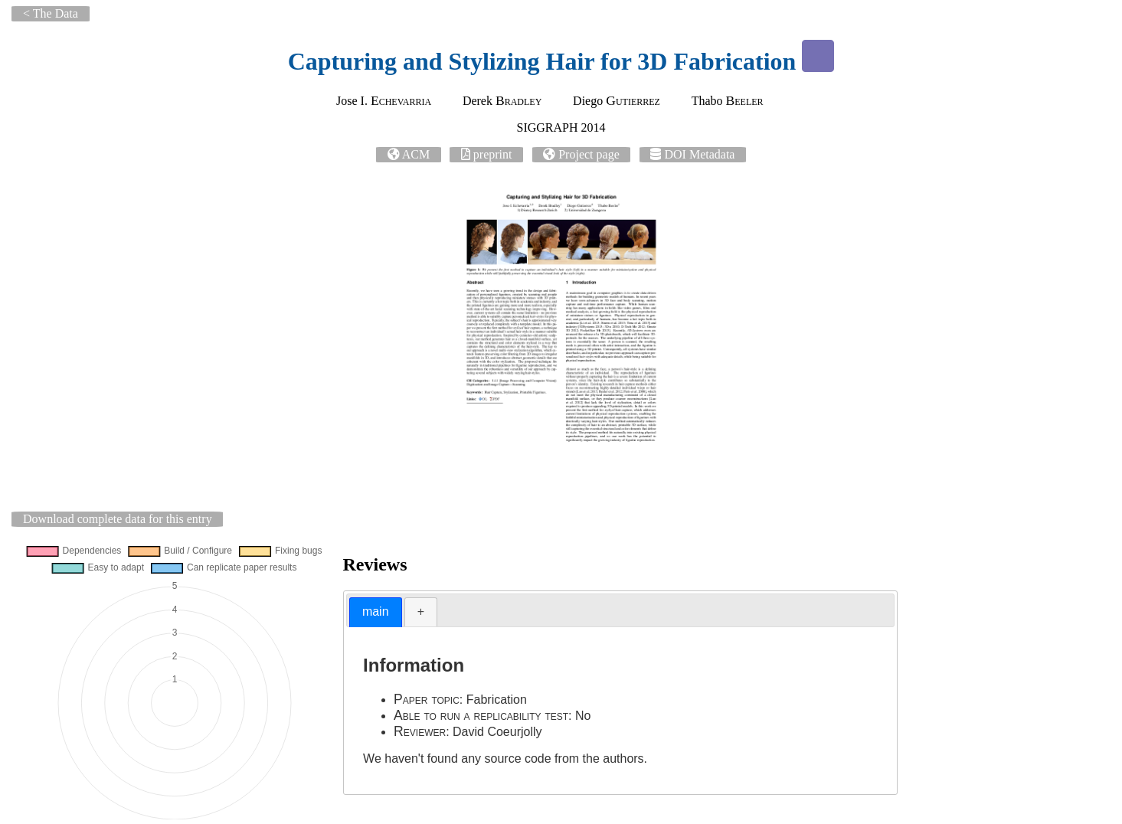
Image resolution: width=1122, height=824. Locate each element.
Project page (589, 154)
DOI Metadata (699, 154)
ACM (416, 154)
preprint (492, 154)
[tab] (375, 612)
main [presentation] (375, 611)
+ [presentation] (420, 611)
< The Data (50, 13)
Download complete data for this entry (117, 518)
